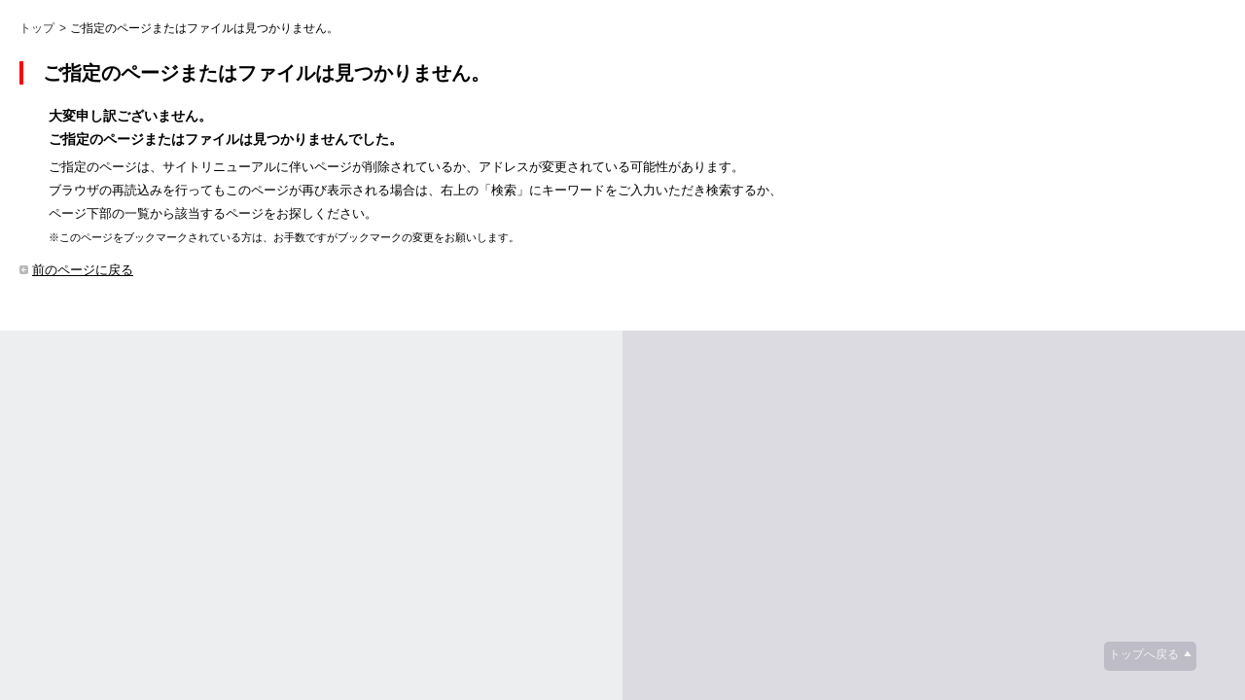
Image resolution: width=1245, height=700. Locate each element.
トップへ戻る (1144, 654)
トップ (36, 28)
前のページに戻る (82, 269)
